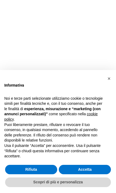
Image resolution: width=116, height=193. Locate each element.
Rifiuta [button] (31, 169)
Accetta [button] (85, 169)
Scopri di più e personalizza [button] (58, 182)
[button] (109, 78)
